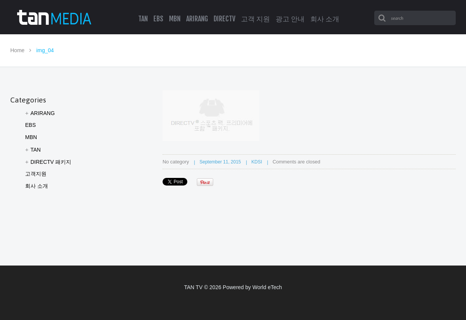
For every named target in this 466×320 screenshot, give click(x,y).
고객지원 (35, 174)
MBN (31, 137)
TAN (35, 150)
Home (17, 50)
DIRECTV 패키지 (50, 162)
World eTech (267, 287)
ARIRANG (42, 113)
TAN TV (193, 287)
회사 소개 (36, 186)
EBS (30, 125)
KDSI (256, 162)
